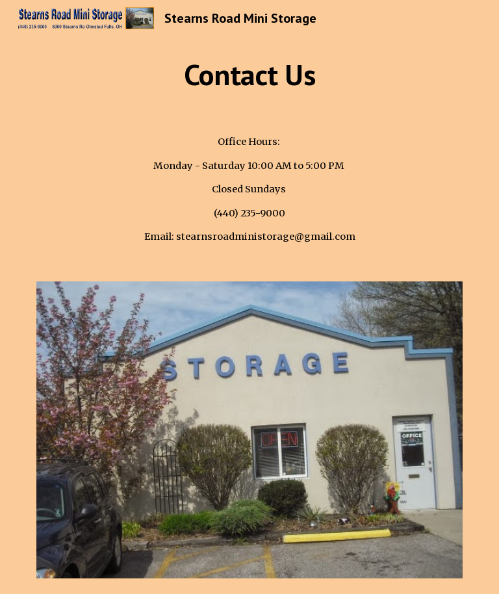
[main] (249, 74)
